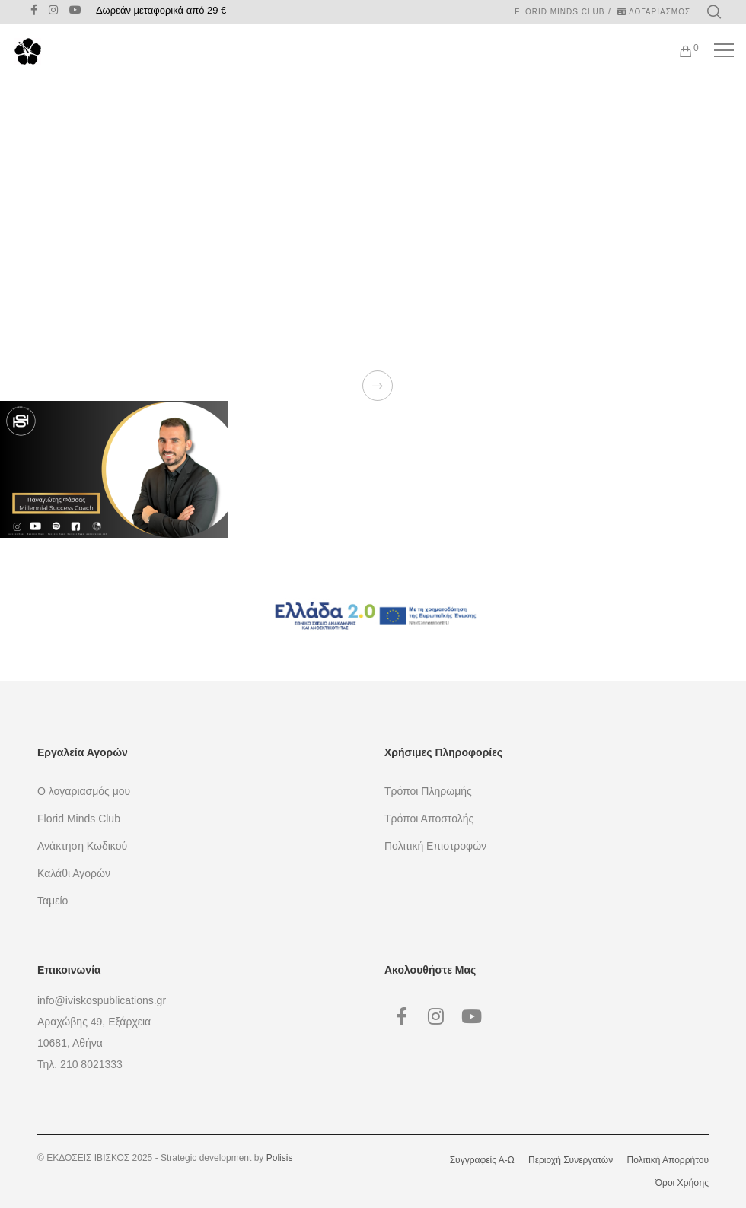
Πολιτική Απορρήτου (668, 1160)
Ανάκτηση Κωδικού (82, 846)
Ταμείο (52, 901)
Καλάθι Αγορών (73, 873)
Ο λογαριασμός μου (83, 791)
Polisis (279, 1157)
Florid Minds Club (559, 12)
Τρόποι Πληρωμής (428, 791)
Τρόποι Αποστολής (428, 818)
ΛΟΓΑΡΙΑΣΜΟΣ (653, 12)
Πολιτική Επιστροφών (435, 846)
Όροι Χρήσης (682, 1183)
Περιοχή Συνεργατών (570, 1160)
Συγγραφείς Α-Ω (482, 1160)
